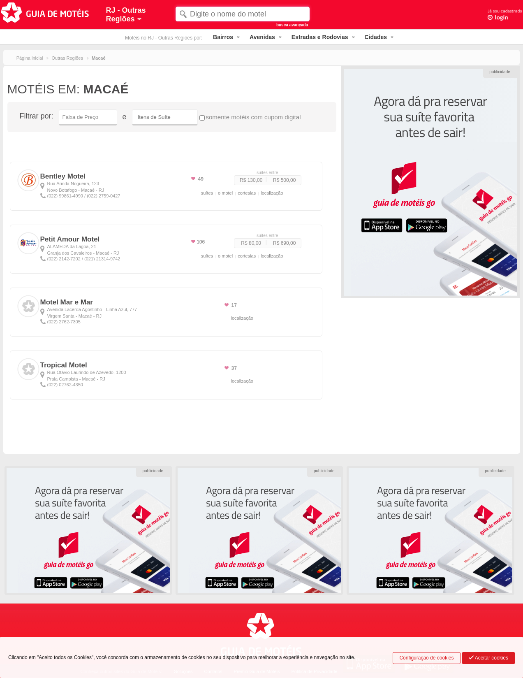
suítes (207, 192)
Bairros (223, 37)
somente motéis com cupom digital (250, 117)
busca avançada (292, 25)
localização (272, 192)
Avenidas (262, 37)
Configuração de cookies (426, 658)
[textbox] (242, 14)
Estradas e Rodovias (320, 37)
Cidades (376, 37)
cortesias (247, 192)
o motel (225, 192)
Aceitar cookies (488, 658)
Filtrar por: (36, 116)
